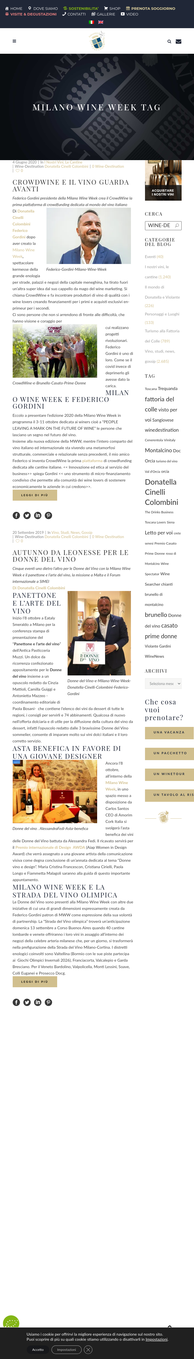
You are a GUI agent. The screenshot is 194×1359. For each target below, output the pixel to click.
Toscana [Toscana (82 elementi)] (151, 389)
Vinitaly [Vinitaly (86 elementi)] (169, 440)
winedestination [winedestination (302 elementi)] (162, 430)
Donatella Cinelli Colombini (66, 166)
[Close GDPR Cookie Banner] (88, 1349)
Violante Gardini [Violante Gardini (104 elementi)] (158, 646)
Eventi (150, 256)
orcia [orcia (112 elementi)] (165, 471)
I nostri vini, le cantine (63, 162)
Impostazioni (157, 1339)
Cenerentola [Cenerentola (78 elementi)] (154, 440)
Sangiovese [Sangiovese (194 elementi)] (163, 419)
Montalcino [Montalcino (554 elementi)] (158, 450)
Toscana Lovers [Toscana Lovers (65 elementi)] (155, 522)
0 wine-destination (108, 166)
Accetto (38, 1349)
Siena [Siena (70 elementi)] (171, 522)
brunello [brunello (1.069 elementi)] (156, 614)
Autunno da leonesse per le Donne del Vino (71, 555)
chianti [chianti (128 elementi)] (167, 584)
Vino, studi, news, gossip (71, 532)
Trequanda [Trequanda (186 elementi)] (168, 388)
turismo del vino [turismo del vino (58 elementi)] (166, 461)
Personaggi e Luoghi (162, 314)
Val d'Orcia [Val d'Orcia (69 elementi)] (152, 471)
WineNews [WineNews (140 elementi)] (154, 656)
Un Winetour (169, 774)
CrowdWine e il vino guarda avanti (71, 185)
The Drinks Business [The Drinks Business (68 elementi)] (159, 512)
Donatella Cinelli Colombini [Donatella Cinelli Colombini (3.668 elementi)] (162, 492)
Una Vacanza (169, 732)
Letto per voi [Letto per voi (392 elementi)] (159, 532)
